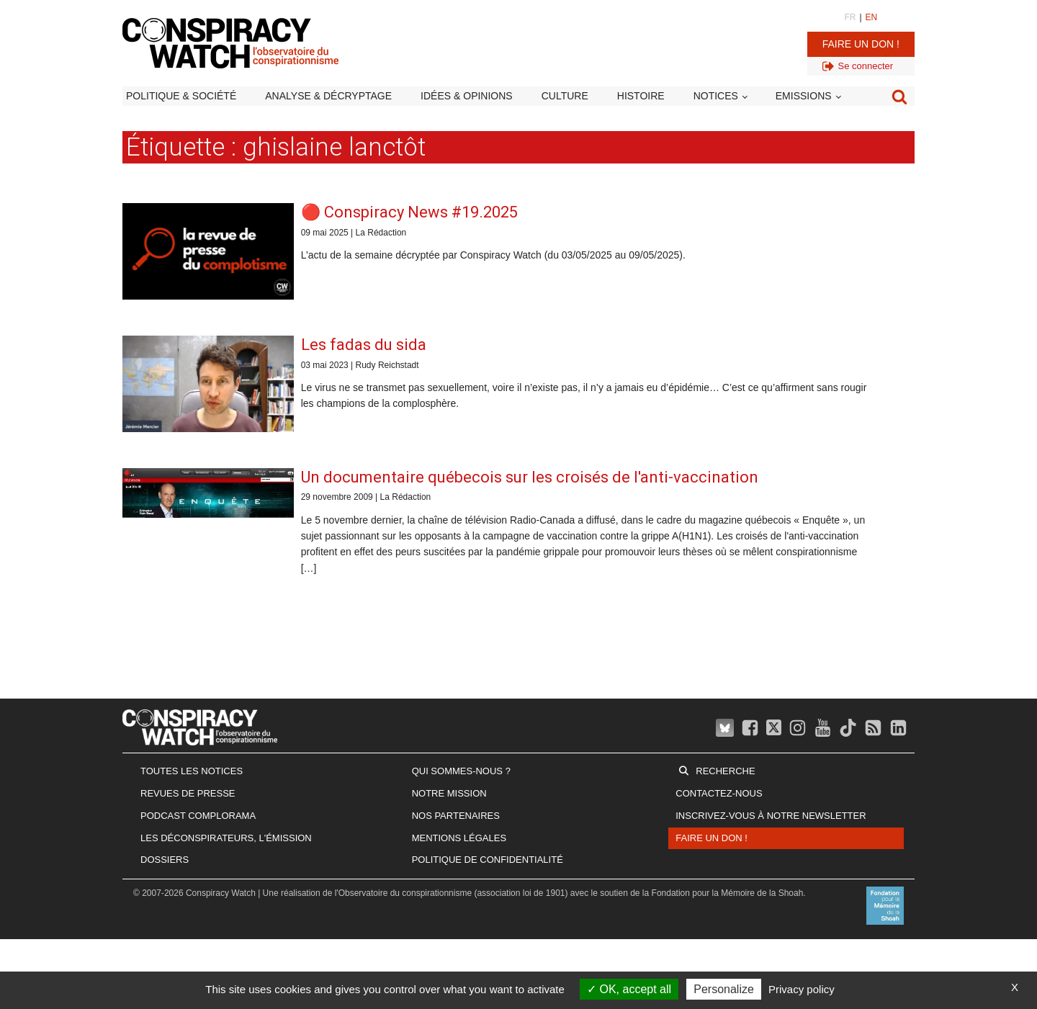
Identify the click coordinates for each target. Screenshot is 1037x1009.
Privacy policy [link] (801, 989)
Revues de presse (187, 793)
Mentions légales (459, 838)
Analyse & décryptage (328, 96)
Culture (565, 96)
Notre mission (449, 793)
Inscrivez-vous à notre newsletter (770, 815)
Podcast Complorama (198, 815)
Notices (715, 96)
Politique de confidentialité (487, 859)
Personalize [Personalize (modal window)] (723, 989)
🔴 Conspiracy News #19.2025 (409, 212)
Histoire (641, 96)
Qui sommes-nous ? (461, 771)
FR (850, 17)
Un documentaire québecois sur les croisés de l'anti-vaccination (529, 477)
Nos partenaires (456, 815)
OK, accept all (629, 989)
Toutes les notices (191, 771)
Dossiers (164, 859)
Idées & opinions (467, 96)
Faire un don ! (860, 44)
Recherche (725, 771)
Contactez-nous (718, 793)
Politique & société (181, 96)
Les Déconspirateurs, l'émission (226, 838)
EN (872, 17)
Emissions (804, 96)
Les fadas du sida (363, 345)
